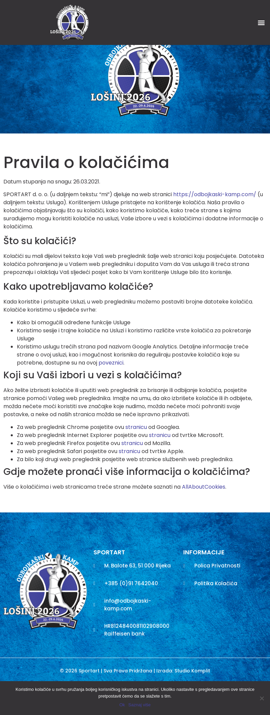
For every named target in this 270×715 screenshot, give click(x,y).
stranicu (136, 454)
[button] (261, 22)
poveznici (111, 390)
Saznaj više (139, 704)
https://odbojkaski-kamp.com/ (214, 221)
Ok (122, 704)
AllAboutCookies (203, 513)
